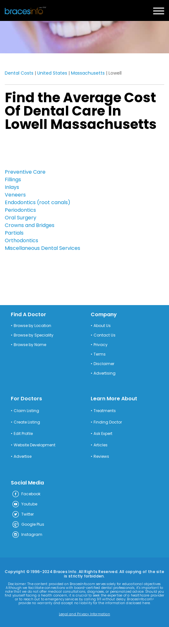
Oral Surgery (20, 217)
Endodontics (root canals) (37, 202)
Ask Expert (103, 433)
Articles (101, 445)
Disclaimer (104, 364)
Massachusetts (88, 73)
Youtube (24, 504)
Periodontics (20, 210)
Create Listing (27, 422)
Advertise (23, 456)
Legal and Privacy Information (84, 614)
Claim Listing (26, 411)
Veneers (15, 194)
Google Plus (28, 524)
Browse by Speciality (33, 335)
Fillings (13, 179)
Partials (14, 233)
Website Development (34, 445)
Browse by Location (32, 326)
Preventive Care (25, 172)
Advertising (105, 373)
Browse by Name (30, 345)
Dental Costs (19, 73)
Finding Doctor (108, 422)
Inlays (12, 187)
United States (52, 73)
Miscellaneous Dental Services (42, 248)
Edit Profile (23, 433)
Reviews (101, 456)
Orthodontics (21, 240)
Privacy (101, 345)
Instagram (27, 534)
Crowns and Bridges (29, 225)
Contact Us (105, 335)
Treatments (105, 411)
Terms (100, 354)
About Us (102, 326)
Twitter (23, 514)
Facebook (26, 494)
